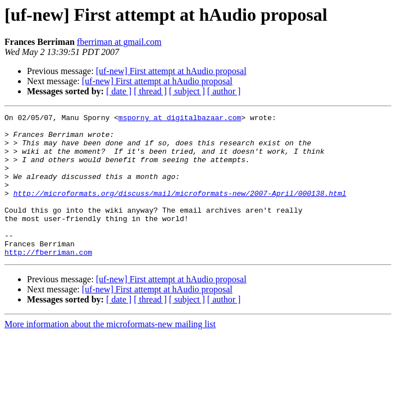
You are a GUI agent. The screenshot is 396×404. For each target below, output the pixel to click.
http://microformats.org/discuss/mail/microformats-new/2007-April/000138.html (180, 210)
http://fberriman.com (48, 281)
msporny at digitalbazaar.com (180, 119)
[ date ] (118, 91)
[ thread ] (150, 91)
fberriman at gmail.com (119, 42)
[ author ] (224, 91)
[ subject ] (187, 91)
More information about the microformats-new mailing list (110, 352)
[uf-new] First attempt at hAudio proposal (171, 71)
